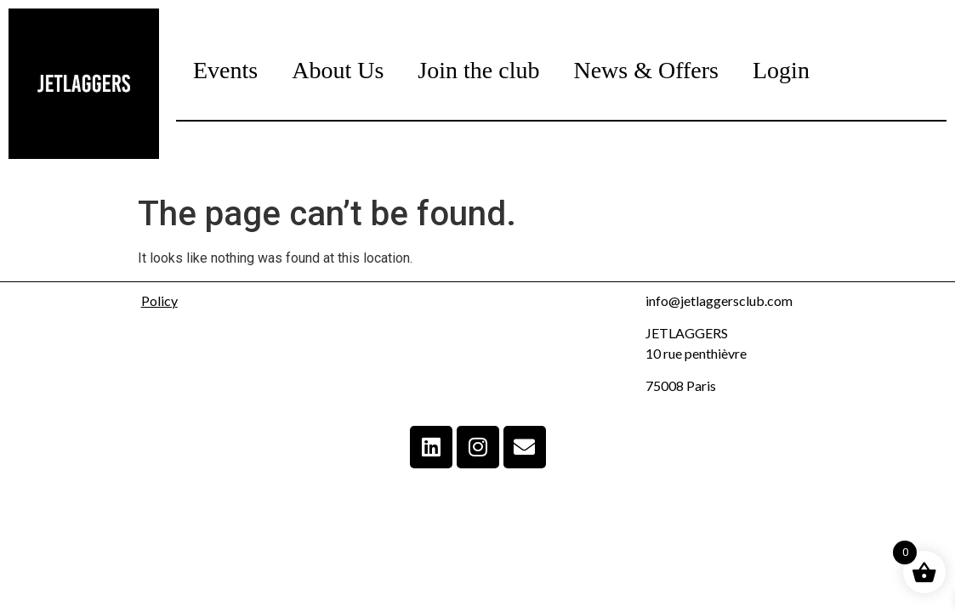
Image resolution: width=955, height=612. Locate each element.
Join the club (478, 70)
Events (225, 70)
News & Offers (646, 70)
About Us (338, 70)
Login (781, 70)
